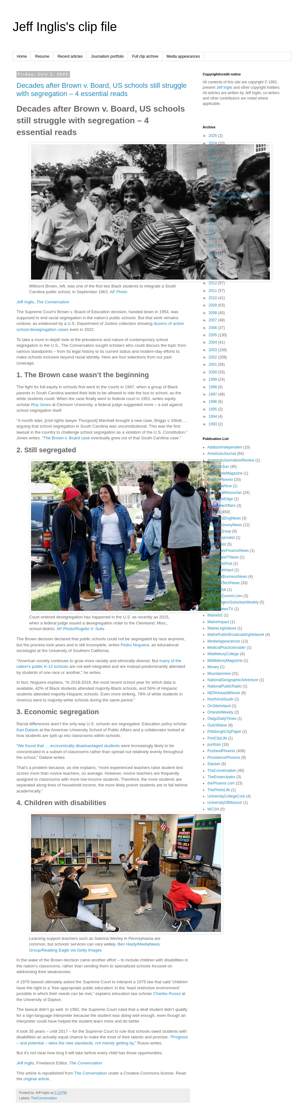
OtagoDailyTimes (222, 718)
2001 (213, 364)
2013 (213, 276)
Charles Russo (167, 993)
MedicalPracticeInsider (226, 647)
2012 (213, 283)
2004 (213, 342)
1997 (213, 394)
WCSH (213, 809)
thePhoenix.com (221, 783)
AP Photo (118, 291)
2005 (213, 335)
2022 (213, 158)
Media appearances (183, 56)
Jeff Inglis (25, 302)
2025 (213, 135)
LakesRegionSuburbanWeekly (232, 602)
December (222, 164)
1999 (213, 379)
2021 (213, 216)
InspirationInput (220, 570)
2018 (213, 238)
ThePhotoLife (218, 790)
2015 (213, 261)
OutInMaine (217, 725)
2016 (213, 253)
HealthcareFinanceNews (228, 550)
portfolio (214, 744)
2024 (213, 143)
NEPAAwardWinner (223, 693)
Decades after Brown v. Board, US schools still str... (241, 195)
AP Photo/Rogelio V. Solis (80, 628)
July (217, 186)
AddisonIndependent (224, 447)
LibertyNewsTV (220, 609)
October (220, 179)
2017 (213, 246)
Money (213, 667)
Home (22, 56)
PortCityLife (217, 738)
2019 (213, 231)
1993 (213, 424)
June (217, 207)
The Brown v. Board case (66, 438)
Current (213, 512)
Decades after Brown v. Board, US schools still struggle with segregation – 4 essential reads (101, 89)
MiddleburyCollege (223, 654)
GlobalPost (216, 544)
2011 (213, 290)
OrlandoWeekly (220, 712)
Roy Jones (41, 404)
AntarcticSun (218, 466)
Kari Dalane (27, 729)
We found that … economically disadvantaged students (69, 745)
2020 (213, 224)
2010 (213, 298)
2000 (213, 372)
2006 (213, 328)
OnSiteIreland (219, 706)
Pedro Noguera (135, 645)
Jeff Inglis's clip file (65, 27)
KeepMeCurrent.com (225, 596)
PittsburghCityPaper (224, 731)
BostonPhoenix (220, 479)
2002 (213, 357)
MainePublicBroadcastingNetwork (235, 634)
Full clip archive (145, 56)
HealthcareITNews (223, 557)
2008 (213, 313)
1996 (213, 401)
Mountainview (219, 673)
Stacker (213, 764)
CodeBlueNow (219, 486)
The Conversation (52, 302)
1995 (213, 409)
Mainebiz (215, 615)
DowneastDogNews (224, 518)
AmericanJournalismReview (230, 460)
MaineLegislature (221, 628)
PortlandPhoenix (221, 751)
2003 (213, 350)
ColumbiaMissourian (224, 492)
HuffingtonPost (219, 563)
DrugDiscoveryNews (224, 525)
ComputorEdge (220, 499)
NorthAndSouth (220, 699)
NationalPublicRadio (224, 686)
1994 (213, 416)
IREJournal (216, 589)
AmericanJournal (221, 453)
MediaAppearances (223, 641)
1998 (213, 387)
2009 (213, 305)
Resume (42, 56)
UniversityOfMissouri (224, 802)
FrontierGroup (219, 531)
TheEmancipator (221, 777)
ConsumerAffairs (221, 505)
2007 (213, 320)
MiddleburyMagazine (225, 660)
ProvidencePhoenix (223, 757)
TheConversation (44, 1098)
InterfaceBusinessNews (227, 576)
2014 (213, 268)
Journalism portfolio (107, 56)
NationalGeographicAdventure (232, 680)
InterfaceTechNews (223, 583)
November (222, 172)
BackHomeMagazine (225, 473)
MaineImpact (218, 622)
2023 (213, 150)
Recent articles (70, 56)
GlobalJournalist (221, 537)
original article (36, 1078)
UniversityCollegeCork (226, 796)
